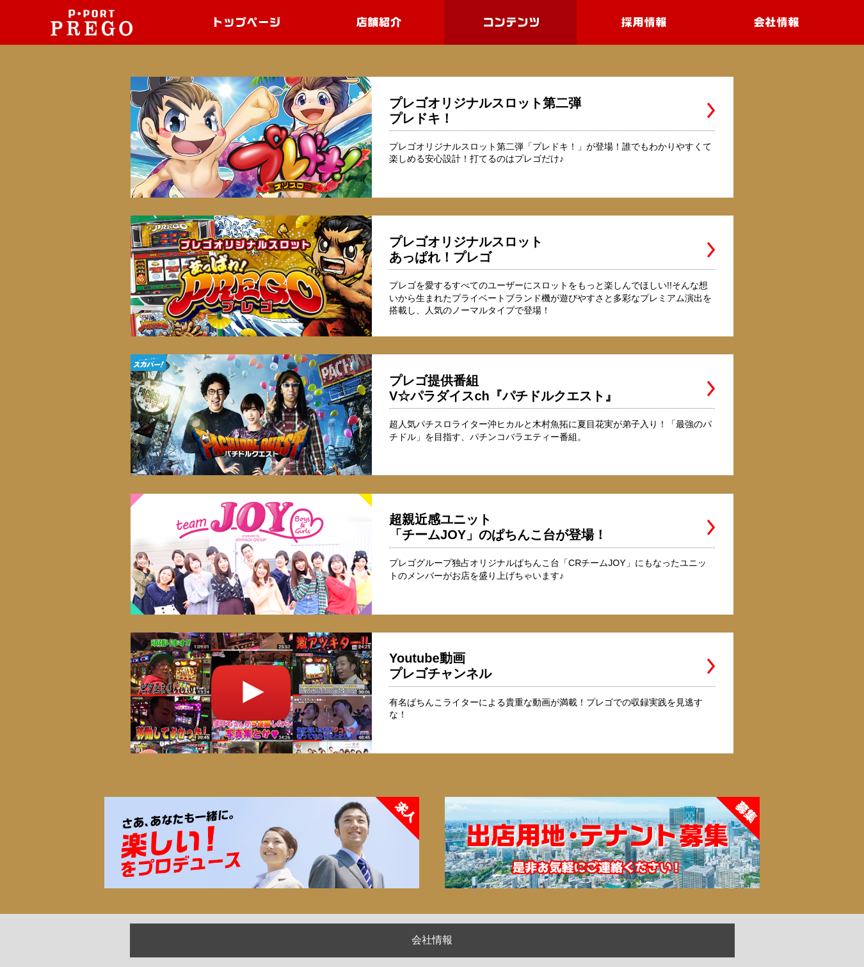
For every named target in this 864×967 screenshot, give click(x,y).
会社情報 (432, 939)
